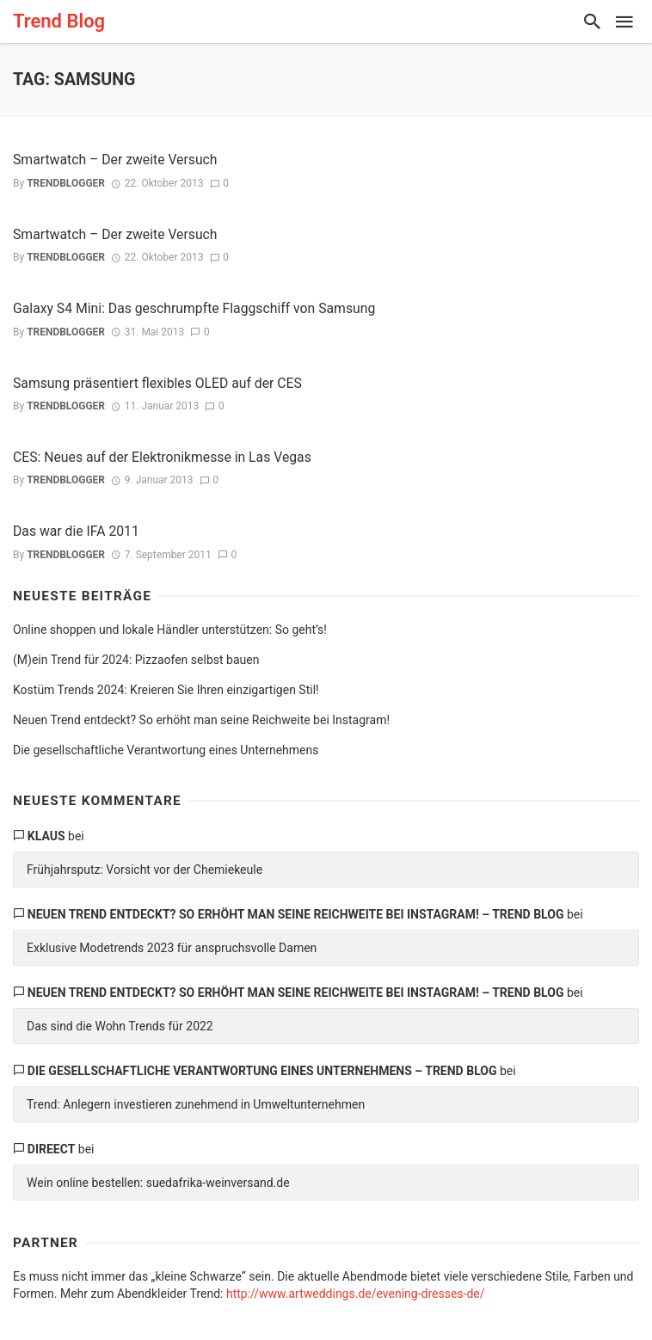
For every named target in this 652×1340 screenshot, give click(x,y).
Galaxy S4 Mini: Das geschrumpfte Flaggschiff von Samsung (194, 308)
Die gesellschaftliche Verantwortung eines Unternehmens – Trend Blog (262, 1071)
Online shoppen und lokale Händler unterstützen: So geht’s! (170, 629)
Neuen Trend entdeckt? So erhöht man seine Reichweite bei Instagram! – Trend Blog (296, 914)
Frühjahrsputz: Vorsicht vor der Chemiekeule (144, 869)
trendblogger (66, 183)
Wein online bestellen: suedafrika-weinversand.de (158, 1182)
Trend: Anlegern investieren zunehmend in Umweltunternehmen (196, 1104)
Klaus (46, 836)
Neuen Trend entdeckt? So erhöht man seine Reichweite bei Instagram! (201, 720)
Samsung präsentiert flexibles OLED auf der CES (157, 383)
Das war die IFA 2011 (76, 531)
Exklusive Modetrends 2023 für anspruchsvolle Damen (172, 948)
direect (52, 1149)
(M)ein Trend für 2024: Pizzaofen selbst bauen (136, 660)
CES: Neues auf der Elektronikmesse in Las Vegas (162, 457)
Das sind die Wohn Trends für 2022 (120, 1026)
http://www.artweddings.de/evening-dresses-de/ (355, 1293)
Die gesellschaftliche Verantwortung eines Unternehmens (165, 750)
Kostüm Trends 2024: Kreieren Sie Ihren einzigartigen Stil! (166, 690)
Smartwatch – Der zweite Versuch (115, 159)
